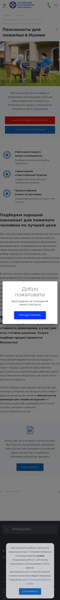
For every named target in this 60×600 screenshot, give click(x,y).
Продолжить (30, 315)
